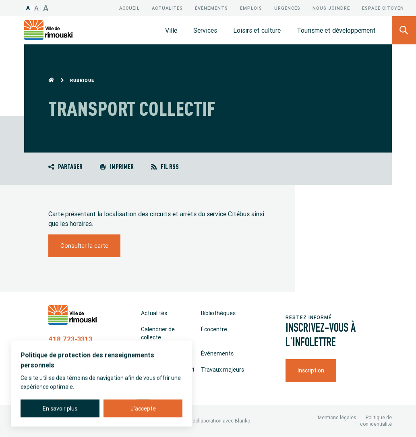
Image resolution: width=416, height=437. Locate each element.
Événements (211, 8)
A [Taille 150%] (46, 8)
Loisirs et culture (257, 30)
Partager (65, 166)
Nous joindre (331, 8)
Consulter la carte (84, 245)
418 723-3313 (70, 339)
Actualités (167, 8)
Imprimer (116, 166)
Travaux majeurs (222, 369)
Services (205, 30)
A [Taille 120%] (36, 8)
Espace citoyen (383, 8)
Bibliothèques (218, 313)
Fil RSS (165, 166)
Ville (171, 30)
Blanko (242, 421)
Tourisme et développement (336, 30)
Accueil (129, 8)
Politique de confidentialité (376, 420)
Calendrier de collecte (158, 333)
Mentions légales (337, 417)
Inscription (311, 370)
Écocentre (214, 329)
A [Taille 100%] (28, 8)
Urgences (287, 8)
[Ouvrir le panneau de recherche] (404, 30)
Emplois (251, 8)
